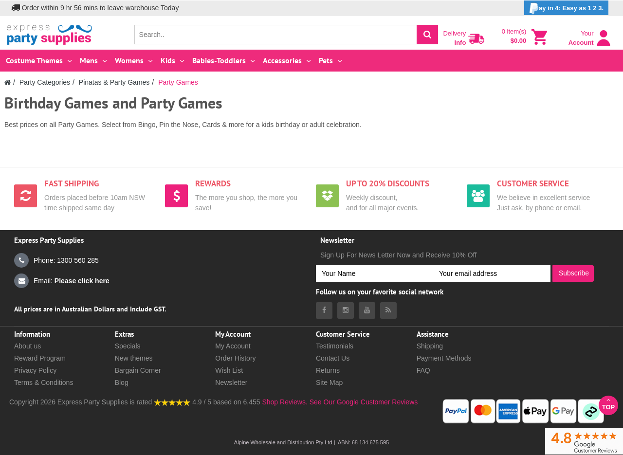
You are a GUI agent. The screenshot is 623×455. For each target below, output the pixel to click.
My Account (232, 346)
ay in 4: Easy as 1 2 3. (566, 8)
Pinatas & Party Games (114, 82)
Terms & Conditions (43, 382)
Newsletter (231, 382)
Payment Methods (444, 358)
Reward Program (40, 358)
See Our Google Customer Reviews (363, 402)
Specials (128, 346)
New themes (134, 358)
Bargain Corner (138, 370)
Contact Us (332, 358)
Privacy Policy (35, 370)
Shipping (430, 346)
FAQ (423, 370)
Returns (328, 370)
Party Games (178, 82)
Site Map (329, 382)
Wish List (229, 370)
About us (27, 346)
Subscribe (574, 273)
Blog (121, 382)
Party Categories (44, 82)
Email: (62, 281)
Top (608, 404)
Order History (235, 358)
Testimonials (334, 346)
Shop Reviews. (284, 402)
